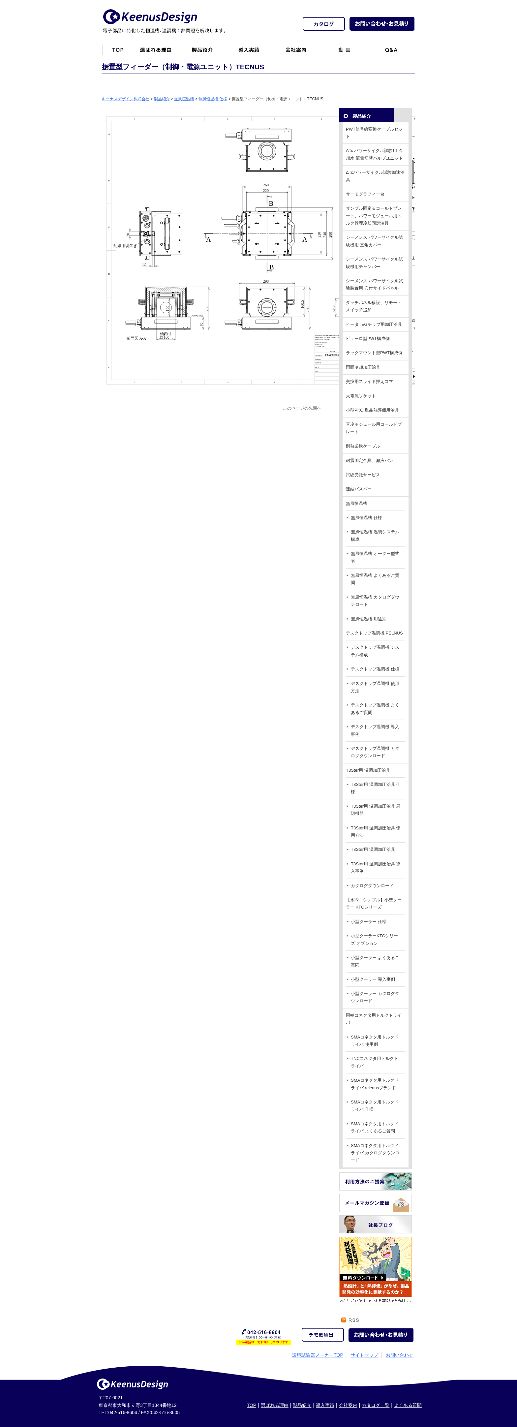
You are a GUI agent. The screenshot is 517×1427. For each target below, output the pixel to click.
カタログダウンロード (372, 885)
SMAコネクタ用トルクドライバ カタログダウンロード (375, 1153)
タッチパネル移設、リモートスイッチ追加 (374, 306)
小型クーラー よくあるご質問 (375, 961)
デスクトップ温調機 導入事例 (375, 730)
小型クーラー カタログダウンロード (375, 997)
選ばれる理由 (275, 1405)
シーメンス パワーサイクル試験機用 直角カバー (374, 241)
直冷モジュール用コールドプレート (374, 428)
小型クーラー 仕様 (368, 921)
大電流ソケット (361, 395)
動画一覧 (344, 53)
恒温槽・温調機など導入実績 (250, 53)
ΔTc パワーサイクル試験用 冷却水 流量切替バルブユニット (374, 154)
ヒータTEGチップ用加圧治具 (374, 324)
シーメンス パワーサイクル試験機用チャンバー (374, 263)
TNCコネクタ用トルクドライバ (374, 1062)
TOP (252, 1405)
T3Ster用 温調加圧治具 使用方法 (375, 831)
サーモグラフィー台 (365, 194)
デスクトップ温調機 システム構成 (375, 651)
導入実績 (325, 1405)
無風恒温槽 (356, 503)
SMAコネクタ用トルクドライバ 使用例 (375, 1041)
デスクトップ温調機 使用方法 (375, 687)
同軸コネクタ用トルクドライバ (374, 1019)
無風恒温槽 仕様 (366, 517)
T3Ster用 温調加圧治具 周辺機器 (375, 810)
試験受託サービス (363, 474)
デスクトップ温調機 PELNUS (374, 633)
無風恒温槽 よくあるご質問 (375, 579)
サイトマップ (364, 1355)
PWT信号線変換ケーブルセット (374, 133)
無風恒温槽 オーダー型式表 (375, 557)
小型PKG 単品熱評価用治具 (372, 410)
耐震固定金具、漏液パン (369, 460)
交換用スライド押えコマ (369, 381)
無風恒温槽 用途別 (368, 618)
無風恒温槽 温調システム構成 (375, 535)
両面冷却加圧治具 (363, 367)
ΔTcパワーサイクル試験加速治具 (375, 176)
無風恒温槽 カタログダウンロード (375, 601)
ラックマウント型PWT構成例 (374, 352)
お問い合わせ (399, 1355)
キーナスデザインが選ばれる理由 (156, 53)
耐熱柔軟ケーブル (363, 446)
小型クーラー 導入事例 (373, 979)
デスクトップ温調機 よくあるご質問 (375, 708)
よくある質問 (408, 1405)
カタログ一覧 (375, 1405)
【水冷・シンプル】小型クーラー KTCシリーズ (374, 903)
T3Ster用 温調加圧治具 (368, 770)
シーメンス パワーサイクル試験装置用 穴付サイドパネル (374, 284)
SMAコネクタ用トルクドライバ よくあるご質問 (375, 1127)
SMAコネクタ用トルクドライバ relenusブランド (375, 1084)
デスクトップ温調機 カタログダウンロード (375, 752)
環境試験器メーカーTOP (317, 1355)
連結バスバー (359, 488)
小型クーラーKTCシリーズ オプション (374, 939)
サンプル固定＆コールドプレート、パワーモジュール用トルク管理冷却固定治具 (374, 216)
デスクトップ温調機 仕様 (375, 669)
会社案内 (297, 53)
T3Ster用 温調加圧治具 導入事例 (375, 867)
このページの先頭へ (302, 408)
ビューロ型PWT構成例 (368, 338)
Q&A (391, 53)
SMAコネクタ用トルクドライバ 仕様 (375, 1106)
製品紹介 (203, 53)
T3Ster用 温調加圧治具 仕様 (375, 788)
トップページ (117, 53)
